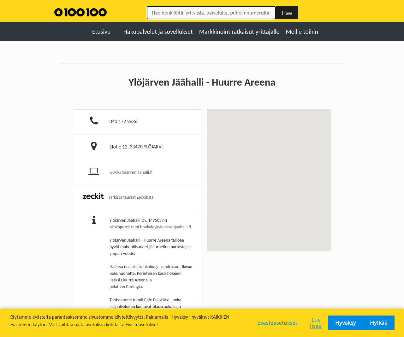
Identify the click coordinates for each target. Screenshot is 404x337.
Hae (287, 12)
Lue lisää (316, 322)
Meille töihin (302, 31)
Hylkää (379, 322)
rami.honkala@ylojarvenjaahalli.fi (161, 227)
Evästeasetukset (277, 322)
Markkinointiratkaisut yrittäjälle (239, 31)
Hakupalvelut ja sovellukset (158, 31)
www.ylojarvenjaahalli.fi (131, 172)
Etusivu (101, 31)
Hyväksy (345, 322)
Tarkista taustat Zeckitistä (131, 197)
